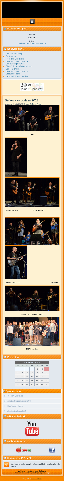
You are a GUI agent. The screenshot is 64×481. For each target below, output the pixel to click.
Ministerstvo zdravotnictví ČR (19, 401)
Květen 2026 (32, 362)
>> (42, 362)
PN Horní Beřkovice (15, 396)
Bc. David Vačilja (35, 104)
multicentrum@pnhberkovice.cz (32, 43)
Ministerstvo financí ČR (16, 411)
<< (21, 362)
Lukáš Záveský (36, 478)
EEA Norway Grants (15, 406)
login (48, 473)
